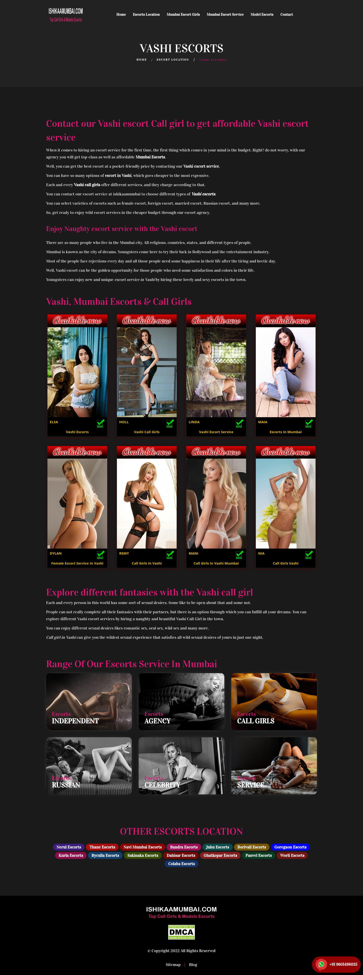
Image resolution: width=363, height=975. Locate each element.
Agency (157, 721)
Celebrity (162, 785)
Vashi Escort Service (216, 431)
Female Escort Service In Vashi (77, 563)
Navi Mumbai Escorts (142, 847)
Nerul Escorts (68, 847)
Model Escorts (261, 14)
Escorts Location (146, 14)
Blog (192, 964)
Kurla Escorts (71, 855)
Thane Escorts (102, 847)
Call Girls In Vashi (147, 563)
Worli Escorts (292, 855)
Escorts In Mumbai (286, 431)
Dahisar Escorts (181, 855)
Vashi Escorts (77, 431)
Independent (75, 721)
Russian (66, 785)
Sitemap (174, 964)
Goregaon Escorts (290, 847)
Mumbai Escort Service (225, 14)
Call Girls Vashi (286, 563)
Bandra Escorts (184, 847)
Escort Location (173, 59)
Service (250, 785)
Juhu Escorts (217, 847)
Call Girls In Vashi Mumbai (216, 563)
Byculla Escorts (105, 855)
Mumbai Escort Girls (183, 14)
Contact (286, 14)
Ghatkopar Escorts (220, 855)
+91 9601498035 (343, 964)
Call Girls (255, 721)
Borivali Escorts (252, 847)
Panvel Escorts (258, 855)
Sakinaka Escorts (142, 855)
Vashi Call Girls (147, 431)
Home (121, 14)
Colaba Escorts (181, 863)
